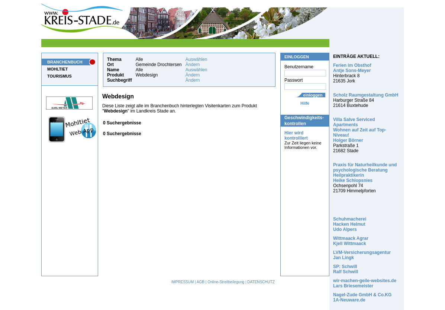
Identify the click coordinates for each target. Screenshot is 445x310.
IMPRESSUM (182, 282)
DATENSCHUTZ (261, 282)
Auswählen (196, 59)
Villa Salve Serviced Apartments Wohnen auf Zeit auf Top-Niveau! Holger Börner (359, 130)
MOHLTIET (57, 69)
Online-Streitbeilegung (225, 282)
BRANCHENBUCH (65, 62)
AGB (200, 282)
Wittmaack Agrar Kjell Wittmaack (350, 241)
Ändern (193, 64)
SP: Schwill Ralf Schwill (345, 269)
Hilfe (304, 103)
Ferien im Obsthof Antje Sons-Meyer (352, 68)
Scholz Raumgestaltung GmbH (365, 95)
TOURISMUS (59, 76)
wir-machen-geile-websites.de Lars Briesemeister (364, 283)
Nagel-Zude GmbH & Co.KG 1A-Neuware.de (362, 297)
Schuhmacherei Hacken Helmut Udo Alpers (349, 224)
